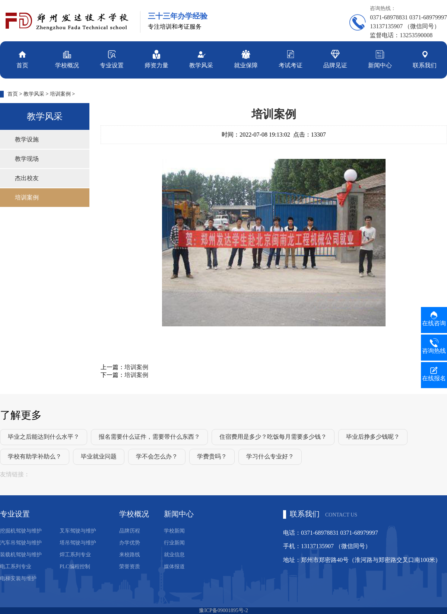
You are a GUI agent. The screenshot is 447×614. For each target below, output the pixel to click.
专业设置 (111, 58)
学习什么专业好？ (270, 456)
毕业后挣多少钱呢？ (373, 437)
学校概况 (67, 58)
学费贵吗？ (212, 456)
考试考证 (290, 58)
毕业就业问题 (99, 456)
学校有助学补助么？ (34, 456)
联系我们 (424, 58)
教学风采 (201, 58)
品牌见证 (335, 58)
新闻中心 (380, 58)
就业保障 (246, 58)
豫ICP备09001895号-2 (223, 610)
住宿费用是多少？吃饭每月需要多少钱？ (273, 437)
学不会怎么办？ (157, 456)
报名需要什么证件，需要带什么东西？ (149, 437)
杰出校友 (27, 178)
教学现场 (27, 159)
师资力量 (156, 58)
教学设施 (27, 139)
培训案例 (60, 94)
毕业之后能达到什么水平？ (43, 437)
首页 (22, 58)
